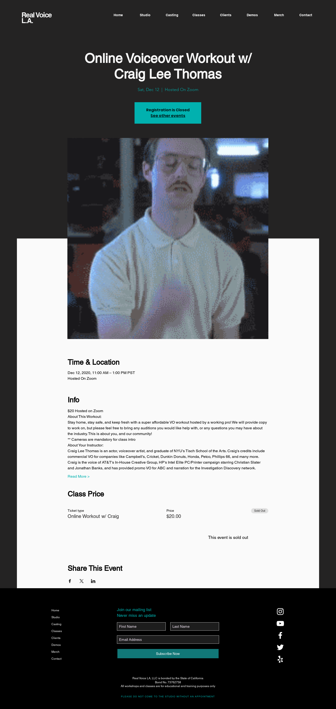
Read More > (79, 476)
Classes (56, 631)
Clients (55, 638)
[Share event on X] (81, 581)
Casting (56, 624)
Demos (56, 645)
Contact (56, 658)
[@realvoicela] (280, 611)
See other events (167, 115)
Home (55, 610)
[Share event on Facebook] (70, 581)
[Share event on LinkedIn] (93, 581)
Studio (55, 617)
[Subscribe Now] (168, 653)
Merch (55, 651)
